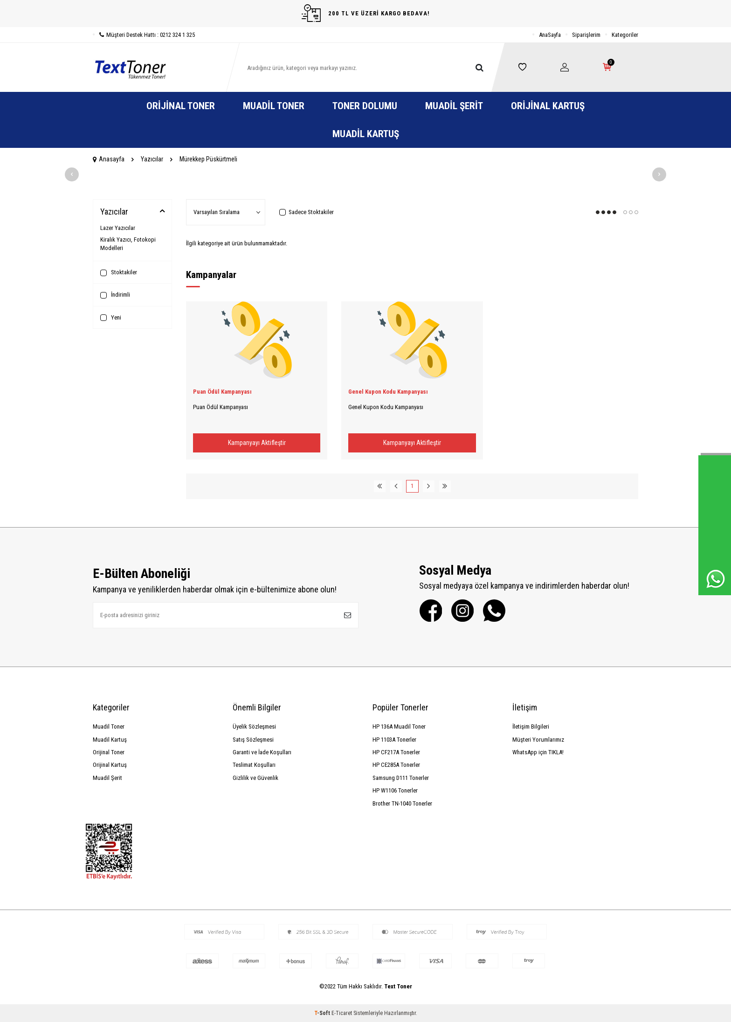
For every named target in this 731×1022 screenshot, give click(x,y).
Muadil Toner (273, 105)
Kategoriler (625, 34)
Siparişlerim (586, 34)
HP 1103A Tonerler (394, 739)
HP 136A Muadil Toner (399, 726)
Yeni (110, 317)
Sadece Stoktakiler (306, 212)
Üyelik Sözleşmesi (254, 726)
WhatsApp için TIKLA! (538, 752)
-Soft (322, 1013)
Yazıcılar (152, 159)
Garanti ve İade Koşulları (262, 752)
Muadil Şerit (454, 105)
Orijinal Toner (180, 105)
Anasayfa (108, 159)
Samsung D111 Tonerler (400, 777)
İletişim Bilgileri (530, 726)
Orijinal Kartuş (548, 105)
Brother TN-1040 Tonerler (402, 803)
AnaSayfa (550, 34)
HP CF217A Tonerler (396, 752)
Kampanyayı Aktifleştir (257, 442)
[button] (72, 174)
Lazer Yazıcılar (117, 227)
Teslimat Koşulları (254, 764)
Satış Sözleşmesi (253, 739)
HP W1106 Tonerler (395, 790)
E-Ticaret (341, 1013)
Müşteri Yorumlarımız (538, 739)
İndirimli (115, 295)
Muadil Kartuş (365, 133)
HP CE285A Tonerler (396, 764)
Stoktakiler (118, 272)
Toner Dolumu (364, 105)
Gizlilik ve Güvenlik (255, 777)
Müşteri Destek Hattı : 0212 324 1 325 (144, 34)
